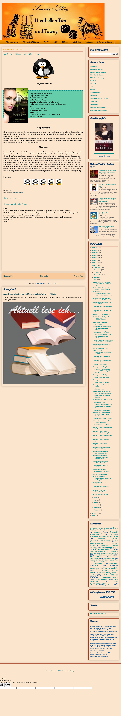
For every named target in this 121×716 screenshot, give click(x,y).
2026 (95, 247)
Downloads (94, 104)
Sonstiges (113, 563)
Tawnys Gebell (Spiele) (98, 72)
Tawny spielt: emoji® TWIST (103, 418)
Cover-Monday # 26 (100, 348)
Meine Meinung (96, 556)
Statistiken (77, 42)
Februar (96, 507)
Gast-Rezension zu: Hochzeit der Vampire (101, 432)
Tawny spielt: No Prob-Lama (101, 465)
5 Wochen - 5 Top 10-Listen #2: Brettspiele (101, 288)
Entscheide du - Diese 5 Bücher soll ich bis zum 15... (102, 283)
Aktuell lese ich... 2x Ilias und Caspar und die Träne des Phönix (29, 294)
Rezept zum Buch (112, 561)
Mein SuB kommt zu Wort (104, 555)
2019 (94, 265)
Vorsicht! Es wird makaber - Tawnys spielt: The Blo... (102, 392)
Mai (95, 500)
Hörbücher (93, 84)
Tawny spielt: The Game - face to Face (102, 361)
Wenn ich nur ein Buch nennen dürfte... (106, 227)
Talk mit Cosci (95, 568)
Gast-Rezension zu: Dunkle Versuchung (102, 436)
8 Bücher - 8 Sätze (110, 530)
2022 (95, 258)
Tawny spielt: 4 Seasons (101, 410)
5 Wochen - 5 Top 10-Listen (100, 528)
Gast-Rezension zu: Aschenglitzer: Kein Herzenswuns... (100, 457)
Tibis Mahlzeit (102, 579)
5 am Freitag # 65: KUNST (102, 399)
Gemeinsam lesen (110, 547)
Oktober (97, 272)
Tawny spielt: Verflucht (101, 332)
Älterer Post (78, 276)
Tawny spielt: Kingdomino (102, 367)
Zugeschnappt (108, 585)
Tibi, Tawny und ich (12, 42)
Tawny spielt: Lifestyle (101, 424)
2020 (95, 262)
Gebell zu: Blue (98, 389)
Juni (95, 497)
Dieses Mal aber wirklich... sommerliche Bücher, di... (102, 299)
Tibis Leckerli (110, 574)
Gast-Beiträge (95, 92)
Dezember (97, 267)
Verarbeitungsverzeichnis (98, 110)
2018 (94, 513)
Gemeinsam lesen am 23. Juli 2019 (102, 303)
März (96, 505)
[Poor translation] (7, 685)
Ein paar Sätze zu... (104, 542)
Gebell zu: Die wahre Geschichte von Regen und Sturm (102, 352)
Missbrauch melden (98, 614)
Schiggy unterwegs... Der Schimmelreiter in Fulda (107, 171)
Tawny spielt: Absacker (101, 377)
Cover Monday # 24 (100, 494)
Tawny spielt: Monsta (100, 380)
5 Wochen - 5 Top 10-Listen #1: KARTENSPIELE (101, 318)
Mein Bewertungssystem (98, 78)
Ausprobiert (94, 536)
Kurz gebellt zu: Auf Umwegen (100, 323)
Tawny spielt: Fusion (100, 364)
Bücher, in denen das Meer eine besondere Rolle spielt (102, 414)
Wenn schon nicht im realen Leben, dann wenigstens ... (103, 340)
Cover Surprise (106, 540)
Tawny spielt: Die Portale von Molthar (101, 357)
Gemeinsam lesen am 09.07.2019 (100, 461)
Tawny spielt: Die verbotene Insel (102, 307)
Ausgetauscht (112, 534)
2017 (94, 515)
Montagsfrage (109, 558)
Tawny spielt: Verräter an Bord (107, 185)
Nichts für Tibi (95, 560)
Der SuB (46, 42)
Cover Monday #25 (100, 474)
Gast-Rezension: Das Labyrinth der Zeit (100, 452)
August (96, 277)
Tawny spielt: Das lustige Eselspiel (102, 311)
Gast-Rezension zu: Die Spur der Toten (101, 448)
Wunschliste (94, 585)
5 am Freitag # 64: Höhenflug (99, 482)
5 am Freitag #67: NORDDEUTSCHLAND (102, 292)
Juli (95, 280)
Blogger (72, 671)
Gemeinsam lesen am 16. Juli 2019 (102, 345)
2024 (94, 253)
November (97, 270)
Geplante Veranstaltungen (99, 98)
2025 (95, 250)
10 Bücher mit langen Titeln (102, 295)
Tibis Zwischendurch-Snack (104, 582)
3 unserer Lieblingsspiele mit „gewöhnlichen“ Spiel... (102, 336)
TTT (108, 565)
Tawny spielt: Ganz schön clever (102, 385)
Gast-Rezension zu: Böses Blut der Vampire (102, 428)
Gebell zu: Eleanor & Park (101, 314)
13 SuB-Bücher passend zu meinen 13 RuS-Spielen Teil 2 (102, 371)
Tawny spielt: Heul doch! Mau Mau (101, 487)
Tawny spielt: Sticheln (101, 382)
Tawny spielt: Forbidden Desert (101, 396)
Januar (96, 510)
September (98, 275)
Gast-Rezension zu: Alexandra (100, 444)
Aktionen (65, 42)
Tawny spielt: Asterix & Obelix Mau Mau (101, 421)
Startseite (44, 276)
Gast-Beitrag (104, 545)
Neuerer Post (8, 276)
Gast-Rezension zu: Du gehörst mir (101, 440)
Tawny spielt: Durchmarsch (103, 213)
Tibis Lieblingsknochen (108, 577)
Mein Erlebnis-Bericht (108, 553)
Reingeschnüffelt (99, 561)
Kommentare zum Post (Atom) (47, 283)
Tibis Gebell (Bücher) (31, 42)
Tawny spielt (111, 568)
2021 (94, 260)
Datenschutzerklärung (104, 42)
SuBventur (98, 566)
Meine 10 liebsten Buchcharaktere (99, 491)
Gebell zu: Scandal (99, 469)
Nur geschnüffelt (111, 560)
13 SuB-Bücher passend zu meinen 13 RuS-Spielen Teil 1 (102, 406)
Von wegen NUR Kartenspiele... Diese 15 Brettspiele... (102, 478)
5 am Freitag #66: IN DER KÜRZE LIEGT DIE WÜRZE (102, 328)
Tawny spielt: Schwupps (101, 471)
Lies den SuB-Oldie (97, 551)
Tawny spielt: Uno (99, 402)
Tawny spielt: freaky (100, 375)
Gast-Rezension (18, 192)
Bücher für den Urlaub (110, 536)
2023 (94, 255)
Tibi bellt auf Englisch (105, 570)
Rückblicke (97, 563)
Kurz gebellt (102, 549)
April (95, 502)
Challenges (89, 42)
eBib (56, 42)
